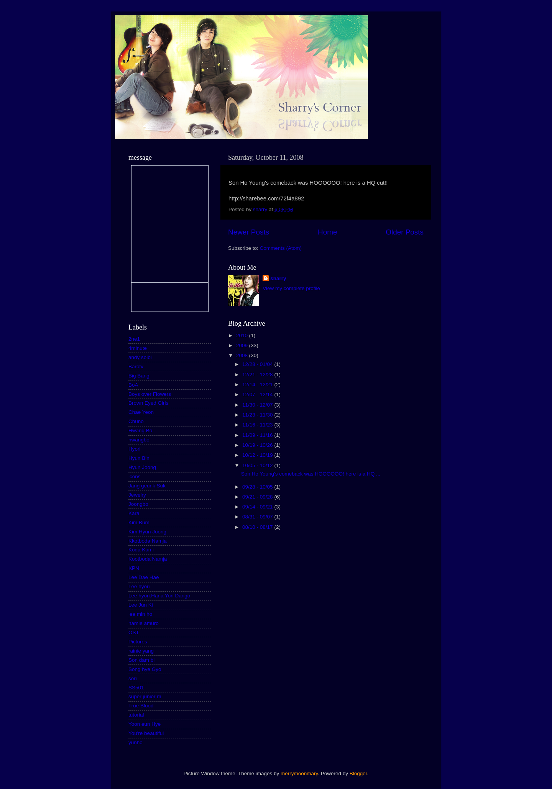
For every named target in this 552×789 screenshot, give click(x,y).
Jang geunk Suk (147, 486)
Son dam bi (141, 660)
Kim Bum (139, 522)
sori (132, 678)
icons (134, 476)
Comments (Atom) (281, 248)
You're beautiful (146, 733)
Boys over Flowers (149, 394)
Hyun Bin (139, 458)
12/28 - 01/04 (258, 364)
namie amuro (143, 623)
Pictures (137, 642)
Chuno (136, 421)
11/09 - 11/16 (258, 435)
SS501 (136, 688)
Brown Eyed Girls (148, 403)
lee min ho (140, 614)
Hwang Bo (140, 430)
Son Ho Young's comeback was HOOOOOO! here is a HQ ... (311, 474)
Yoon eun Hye (144, 724)
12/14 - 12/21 (258, 384)
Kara (134, 513)
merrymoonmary (299, 773)
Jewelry (137, 495)
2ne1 (134, 339)
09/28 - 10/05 (258, 487)
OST (133, 632)
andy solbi (140, 357)
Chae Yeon (141, 412)
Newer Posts (248, 232)
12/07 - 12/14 (258, 394)
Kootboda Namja (147, 559)
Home (327, 232)
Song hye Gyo (144, 669)
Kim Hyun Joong (147, 532)
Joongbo (138, 504)
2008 (242, 355)
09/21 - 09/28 (258, 497)
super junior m (144, 696)
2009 (242, 345)
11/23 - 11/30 (258, 415)
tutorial (136, 715)
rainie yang (141, 651)
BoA (133, 385)
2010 (242, 335)
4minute (137, 348)
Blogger (358, 773)
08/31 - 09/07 (258, 517)
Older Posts (405, 232)
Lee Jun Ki (140, 605)
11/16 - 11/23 (258, 425)
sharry (278, 278)
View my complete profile (291, 288)
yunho (135, 742)
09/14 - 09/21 (258, 507)
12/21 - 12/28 (258, 374)
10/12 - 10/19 (258, 455)
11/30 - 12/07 (258, 405)
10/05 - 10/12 (258, 465)
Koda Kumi (141, 550)
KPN (133, 568)
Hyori (134, 449)
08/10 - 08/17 (258, 527)
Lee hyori (139, 586)
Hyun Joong (142, 467)
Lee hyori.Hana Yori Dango (159, 596)
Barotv (135, 366)
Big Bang (139, 376)
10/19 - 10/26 (258, 445)
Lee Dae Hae (143, 577)
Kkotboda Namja (147, 541)
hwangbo (139, 440)
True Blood (141, 706)
